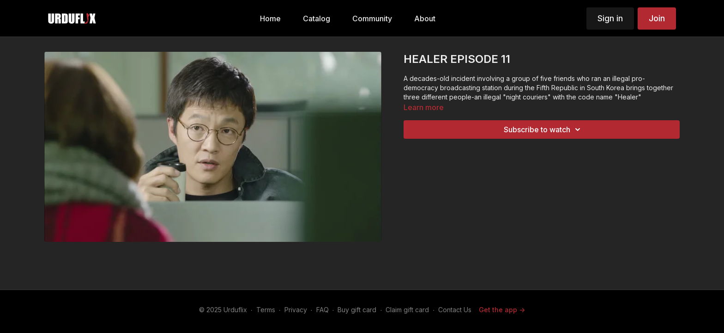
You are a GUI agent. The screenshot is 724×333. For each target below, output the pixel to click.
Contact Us (454, 310)
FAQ (322, 310)
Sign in (610, 18)
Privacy (295, 310)
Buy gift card (357, 310)
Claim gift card (407, 310)
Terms (265, 310)
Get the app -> (502, 310)
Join (657, 18)
